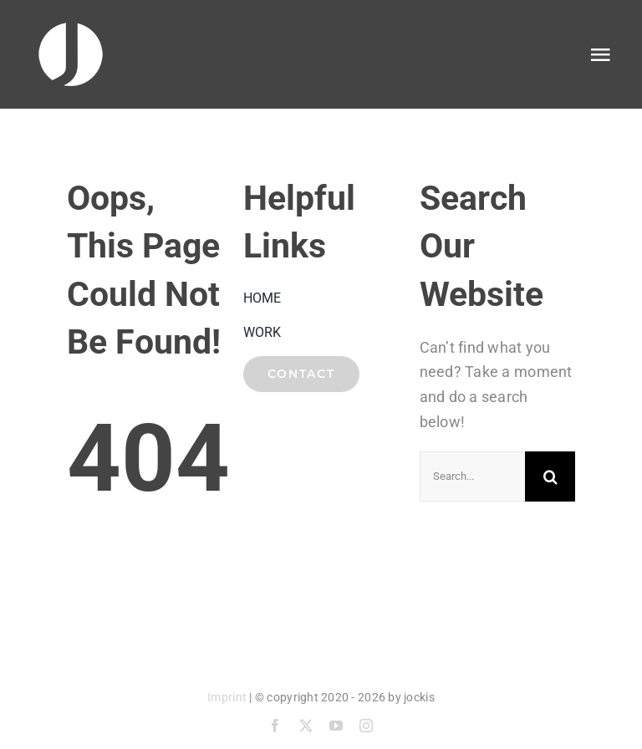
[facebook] (275, 725)
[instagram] (366, 725)
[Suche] (550, 476)
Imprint (227, 697)
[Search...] (473, 476)
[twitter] (306, 725)
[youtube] (336, 725)
